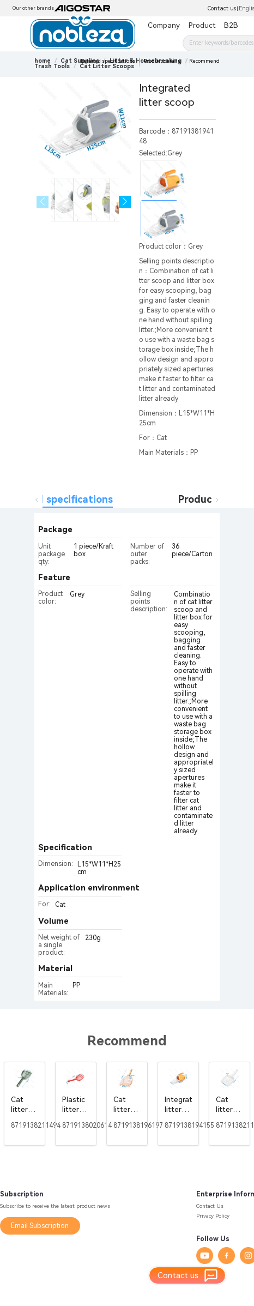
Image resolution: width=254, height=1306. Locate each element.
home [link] (42, 60)
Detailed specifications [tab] (57, 499)
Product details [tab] (215, 499)
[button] (125, 202)
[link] (52, 66)
